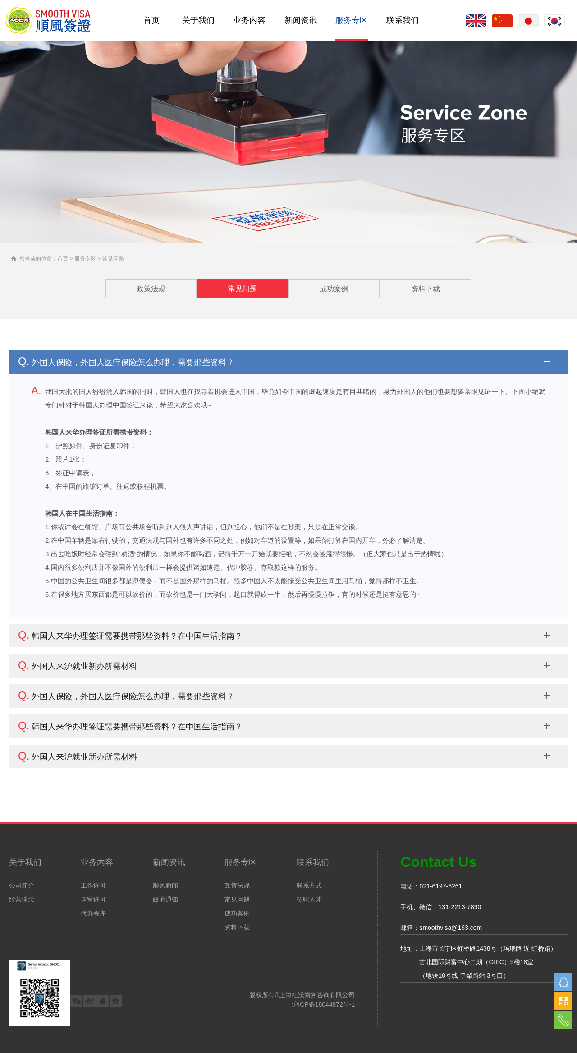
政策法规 (151, 289)
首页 (151, 20)
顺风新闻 (165, 885)
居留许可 (93, 899)
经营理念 (21, 899)
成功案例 (334, 289)
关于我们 (198, 20)
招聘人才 (309, 899)
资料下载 (425, 289)
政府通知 (165, 899)
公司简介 (21, 885)
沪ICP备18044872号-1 (323, 1004)
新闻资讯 (300, 20)
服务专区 (351, 20)
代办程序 (93, 913)
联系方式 (309, 885)
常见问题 (242, 289)
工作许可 (93, 885)
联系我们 (402, 20)
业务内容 (249, 20)
